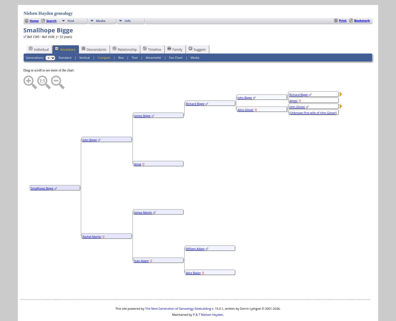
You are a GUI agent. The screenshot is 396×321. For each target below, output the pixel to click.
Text (135, 41)
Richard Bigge (195, 87)
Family (174, 32)
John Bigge (89, 123)
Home (34, 4)
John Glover (297, 90)
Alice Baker (193, 256)
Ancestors (65, 32)
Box (120, 41)
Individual (39, 32)
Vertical (84, 41)
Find (71, 4)
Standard (65, 41)
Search (51, 4)
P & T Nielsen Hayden (208, 298)
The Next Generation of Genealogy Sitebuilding (178, 292)
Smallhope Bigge (42, 172)
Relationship (125, 32)
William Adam (195, 232)
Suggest (197, 32)
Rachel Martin (91, 220)
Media (101, 4)
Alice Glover (246, 93)
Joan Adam (141, 244)
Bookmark (362, 4)
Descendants (94, 32)
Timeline (152, 32)
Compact (104, 41)
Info (128, 4)
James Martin (143, 196)
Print (342, 4)
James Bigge (142, 99)
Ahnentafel (153, 41)
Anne (137, 148)
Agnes (293, 84)
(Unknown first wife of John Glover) (313, 96)
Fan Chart (176, 41)
